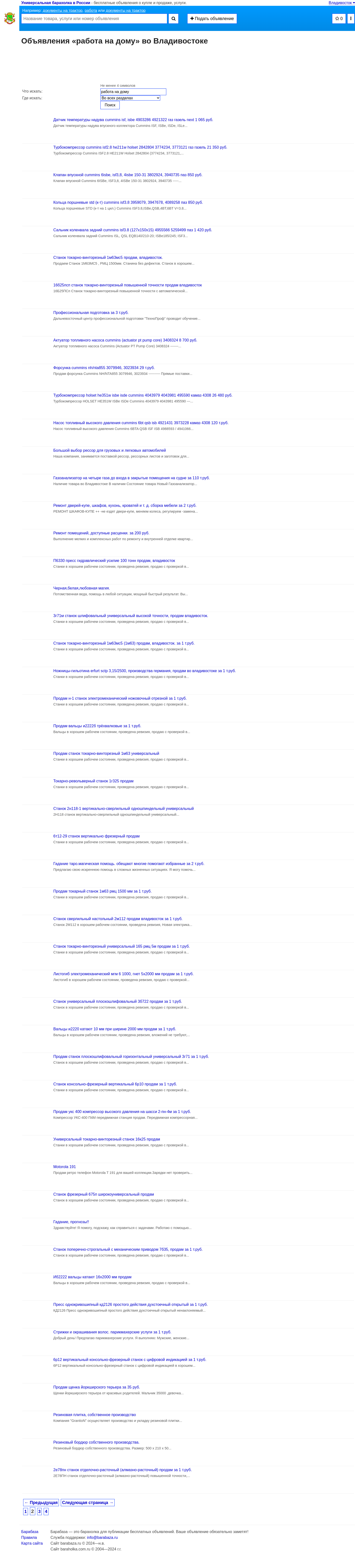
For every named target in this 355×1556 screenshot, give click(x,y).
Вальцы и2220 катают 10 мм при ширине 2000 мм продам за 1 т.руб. (114, 1029)
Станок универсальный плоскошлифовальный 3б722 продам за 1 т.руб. (117, 1001)
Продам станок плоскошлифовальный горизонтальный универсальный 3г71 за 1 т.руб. (131, 1056)
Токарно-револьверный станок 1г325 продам (93, 781)
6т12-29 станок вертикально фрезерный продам (96, 836)
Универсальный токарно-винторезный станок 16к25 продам (106, 1139)
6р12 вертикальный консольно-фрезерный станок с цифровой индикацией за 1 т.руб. (129, 1360)
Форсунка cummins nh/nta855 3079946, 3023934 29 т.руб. (104, 368)
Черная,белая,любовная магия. (81, 588)
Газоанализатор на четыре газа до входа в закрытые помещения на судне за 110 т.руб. (131, 478)
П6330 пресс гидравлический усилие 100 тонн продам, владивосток (114, 561)
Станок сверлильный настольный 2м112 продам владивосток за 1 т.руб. (118, 919)
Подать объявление (212, 18)
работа (91, 10)
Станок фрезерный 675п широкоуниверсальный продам (103, 1194)
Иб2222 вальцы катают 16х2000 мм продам (92, 1277)
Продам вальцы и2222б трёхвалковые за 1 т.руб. (97, 726)
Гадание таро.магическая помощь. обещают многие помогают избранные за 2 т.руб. (128, 864)
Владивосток (342, 3)
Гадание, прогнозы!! (71, 1222)
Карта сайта (32, 1543)
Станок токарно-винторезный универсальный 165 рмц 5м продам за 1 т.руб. (121, 946)
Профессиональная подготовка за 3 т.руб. (91, 313)
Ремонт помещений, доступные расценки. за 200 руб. (101, 533)
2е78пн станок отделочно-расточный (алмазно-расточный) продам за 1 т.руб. (122, 1470)
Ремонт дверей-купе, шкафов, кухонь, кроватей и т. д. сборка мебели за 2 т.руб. (124, 505)
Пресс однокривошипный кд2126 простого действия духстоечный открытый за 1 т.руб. (130, 1304)
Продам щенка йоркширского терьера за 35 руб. (96, 1387)
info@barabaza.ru (102, 1537)
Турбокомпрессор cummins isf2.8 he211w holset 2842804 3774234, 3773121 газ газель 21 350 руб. (140, 147)
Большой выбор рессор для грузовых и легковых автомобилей (109, 450)
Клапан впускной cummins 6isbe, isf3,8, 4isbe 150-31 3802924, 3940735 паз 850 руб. (127, 175)
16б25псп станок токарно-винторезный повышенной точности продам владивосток (127, 285)
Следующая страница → (87, 1502)
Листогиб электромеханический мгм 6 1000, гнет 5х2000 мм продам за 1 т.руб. (123, 974)
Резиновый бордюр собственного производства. (96, 1442)
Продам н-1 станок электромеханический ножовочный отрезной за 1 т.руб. (120, 698)
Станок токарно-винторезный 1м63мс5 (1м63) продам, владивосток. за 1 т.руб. (124, 643)
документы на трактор (63, 10)
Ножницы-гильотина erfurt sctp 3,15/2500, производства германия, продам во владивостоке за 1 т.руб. (144, 671)
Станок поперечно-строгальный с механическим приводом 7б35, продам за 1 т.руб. (128, 1249)
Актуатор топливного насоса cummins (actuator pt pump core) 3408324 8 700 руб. (125, 340)
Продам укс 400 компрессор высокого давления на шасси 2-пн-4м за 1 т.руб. (122, 1112)
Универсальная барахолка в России (55, 3)
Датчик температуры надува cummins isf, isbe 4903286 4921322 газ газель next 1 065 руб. (133, 120)
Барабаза (29, 1532)
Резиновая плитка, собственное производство (94, 1415)
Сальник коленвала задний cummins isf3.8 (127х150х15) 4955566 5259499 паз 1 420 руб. (132, 230)
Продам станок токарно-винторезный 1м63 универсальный (106, 753)
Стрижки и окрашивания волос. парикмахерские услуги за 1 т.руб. (112, 1332)
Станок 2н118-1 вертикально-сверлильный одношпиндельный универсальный (123, 809)
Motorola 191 (64, 1167)
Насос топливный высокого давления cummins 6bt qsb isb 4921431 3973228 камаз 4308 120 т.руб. (141, 423)
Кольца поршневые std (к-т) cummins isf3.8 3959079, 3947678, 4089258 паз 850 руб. (128, 202)
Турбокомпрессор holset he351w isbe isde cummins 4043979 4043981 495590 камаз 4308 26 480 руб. (142, 395)
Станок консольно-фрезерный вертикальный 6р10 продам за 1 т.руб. (115, 1084)
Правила (29, 1537)
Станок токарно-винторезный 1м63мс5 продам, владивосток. (108, 257)
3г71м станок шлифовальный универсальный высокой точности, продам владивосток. (130, 616)
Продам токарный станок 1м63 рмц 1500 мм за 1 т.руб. (102, 891)
